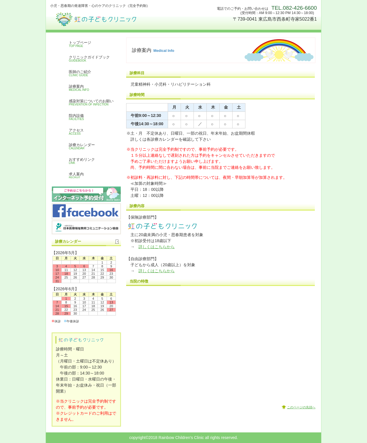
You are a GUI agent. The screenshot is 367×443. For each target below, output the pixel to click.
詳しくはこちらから (156, 246)
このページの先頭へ (301, 407)
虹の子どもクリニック (107, 17)
